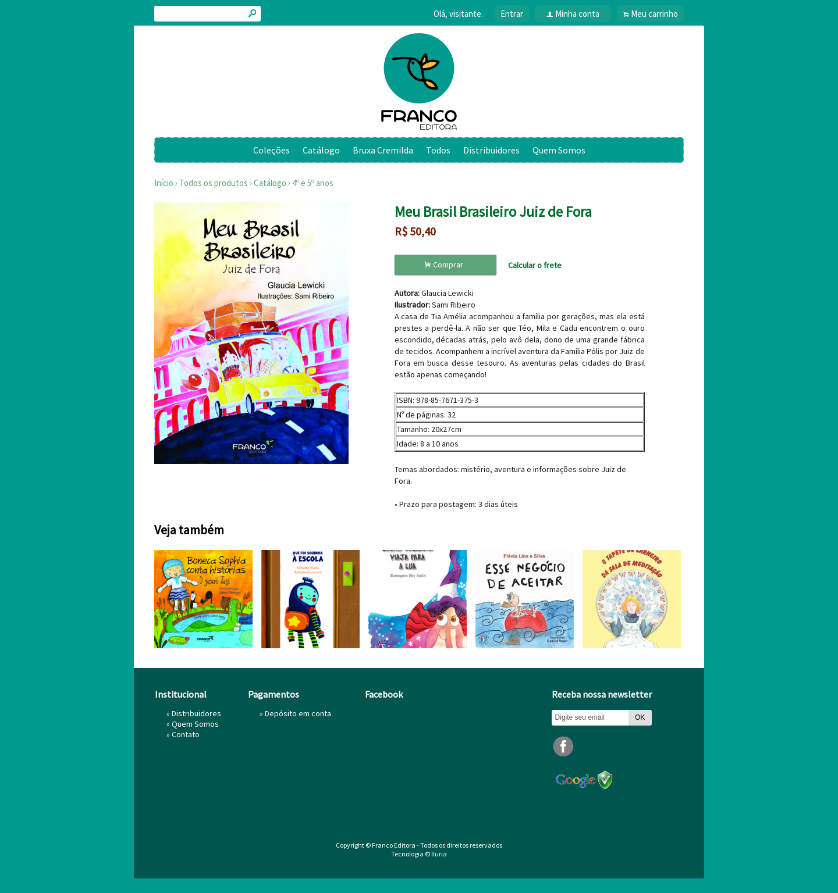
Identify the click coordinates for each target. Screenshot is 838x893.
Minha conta (577, 13)
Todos (438, 150)
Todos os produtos (213, 182)
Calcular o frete (535, 265)
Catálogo (321, 150)
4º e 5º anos (312, 182)
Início (163, 182)
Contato (186, 734)
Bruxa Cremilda (383, 150)
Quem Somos (558, 150)
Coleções (271, 150)
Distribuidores (491, 150)
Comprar (445, 264)
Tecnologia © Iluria (419, 853)
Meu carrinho (654, 13)
